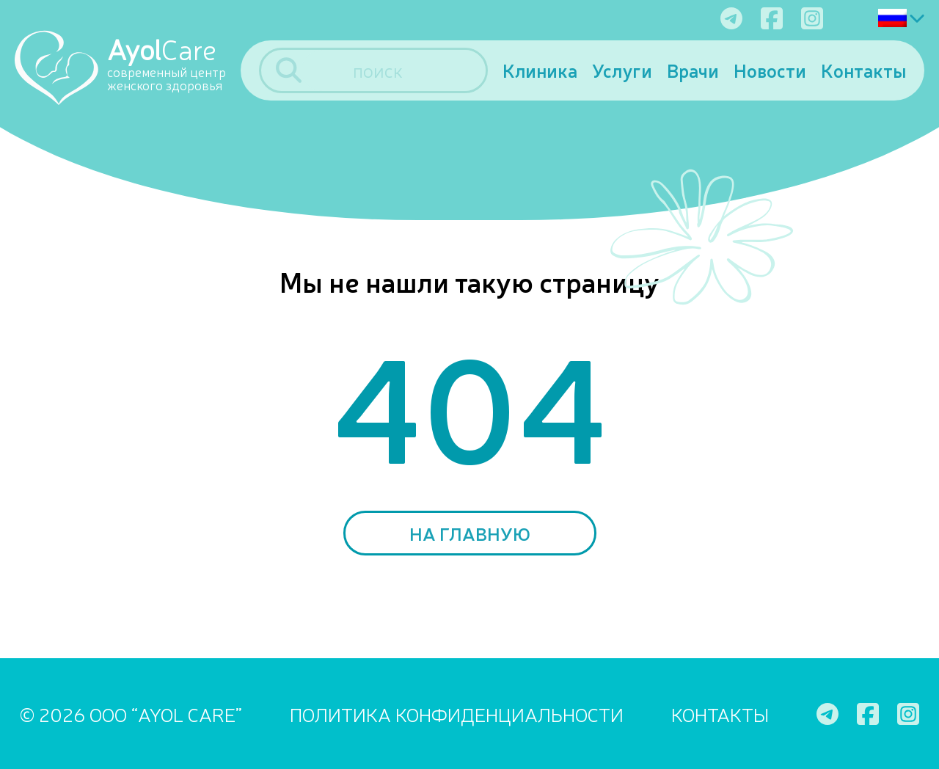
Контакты (863, 70)
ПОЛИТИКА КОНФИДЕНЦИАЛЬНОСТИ (457, 713)
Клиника (540, 70)
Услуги (622, 70)
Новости (770, 70)
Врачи (693, 70)
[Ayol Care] (128, 67)
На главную (469, 533)
